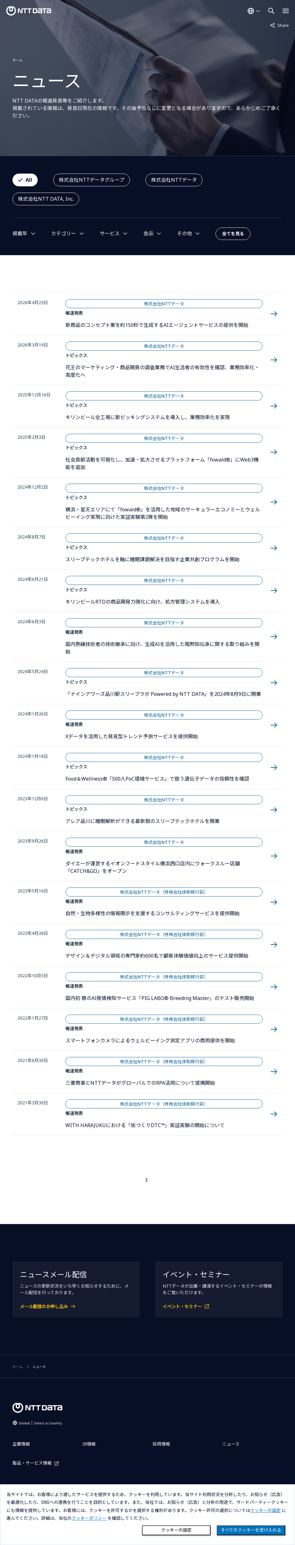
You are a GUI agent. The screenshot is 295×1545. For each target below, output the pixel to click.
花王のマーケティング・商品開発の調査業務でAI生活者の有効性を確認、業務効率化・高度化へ (162, 371)
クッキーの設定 (176, 1530)
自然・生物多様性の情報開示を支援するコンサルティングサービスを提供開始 (152, 913)
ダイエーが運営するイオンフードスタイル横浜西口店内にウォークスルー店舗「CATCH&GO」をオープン (152, 867)
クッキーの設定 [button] (265, 1510)
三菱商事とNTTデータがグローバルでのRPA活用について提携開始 (140, 1082)
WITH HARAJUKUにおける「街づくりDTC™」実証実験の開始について (145, 1125)
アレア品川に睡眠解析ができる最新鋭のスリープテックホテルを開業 (142, 821)
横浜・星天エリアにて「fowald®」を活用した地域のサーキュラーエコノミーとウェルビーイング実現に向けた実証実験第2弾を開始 (162, 513)
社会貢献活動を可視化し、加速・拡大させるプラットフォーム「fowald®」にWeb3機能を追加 (162, 463)
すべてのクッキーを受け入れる (251, 1530)
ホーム (17, 60)
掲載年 (19, 233)
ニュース (231, 1444)
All (29, 179)
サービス (110, 233)
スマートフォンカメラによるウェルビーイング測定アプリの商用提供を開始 (150, 1040)
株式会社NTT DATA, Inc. (46, 198)
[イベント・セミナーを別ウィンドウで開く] (219, 1306)
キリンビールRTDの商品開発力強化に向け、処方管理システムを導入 (142, 601)
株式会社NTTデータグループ (91, 179)
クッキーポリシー (89, 1518)
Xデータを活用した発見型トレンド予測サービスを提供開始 (131, 736)
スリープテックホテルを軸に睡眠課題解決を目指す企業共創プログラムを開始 (152, 559)
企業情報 (21, 1444)
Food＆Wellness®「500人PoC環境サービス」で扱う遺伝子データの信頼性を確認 (157, 778)
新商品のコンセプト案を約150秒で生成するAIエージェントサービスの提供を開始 (156, 325)
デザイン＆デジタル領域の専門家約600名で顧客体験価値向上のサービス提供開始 (156, 955)
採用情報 (161, 1444)
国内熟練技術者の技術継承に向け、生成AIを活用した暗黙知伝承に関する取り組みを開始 (162, 648)
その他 (184, 233)
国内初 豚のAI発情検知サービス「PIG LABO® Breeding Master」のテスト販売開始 (159, 998)
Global (40, 1423)
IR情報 (89, 1444)
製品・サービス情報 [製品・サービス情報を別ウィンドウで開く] (32, 1463)
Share (279, 25)
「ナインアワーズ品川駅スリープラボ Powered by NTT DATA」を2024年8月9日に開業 (163, 694)
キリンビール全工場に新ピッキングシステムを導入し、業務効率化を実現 (147, 417)
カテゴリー (63, 233)
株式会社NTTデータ (174, 179)
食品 (148, 233)
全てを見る (233, 234)
